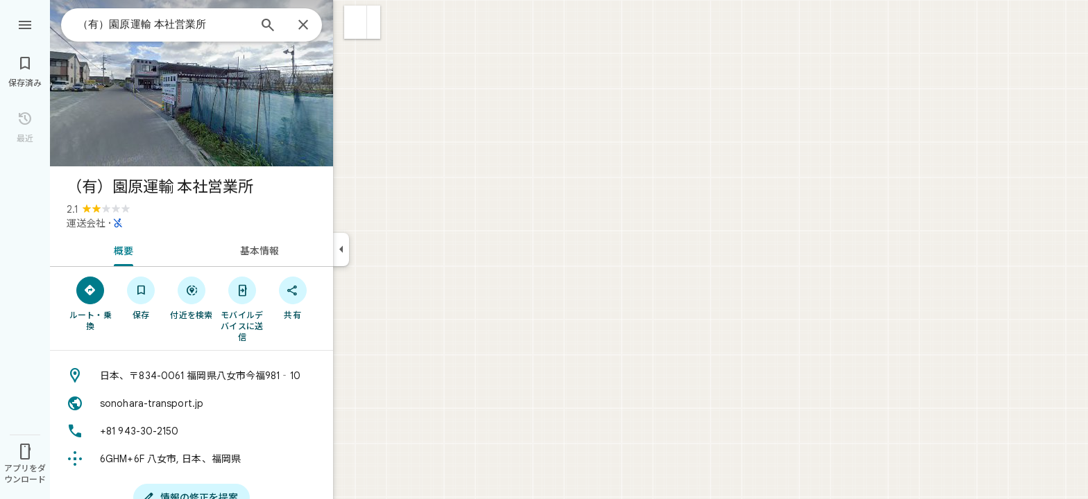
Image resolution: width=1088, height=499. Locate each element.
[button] (355, 22)
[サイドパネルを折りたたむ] (341, 249)
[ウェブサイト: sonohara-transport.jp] (191, 403)
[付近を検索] (192, 297)
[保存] (141, 297)
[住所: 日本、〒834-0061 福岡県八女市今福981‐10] (191, 375)
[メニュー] (25, 23)
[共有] (292, 297)
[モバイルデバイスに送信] (241, 308)
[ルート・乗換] (90, 303)
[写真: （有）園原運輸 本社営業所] (191, 83)
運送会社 (86, 223)
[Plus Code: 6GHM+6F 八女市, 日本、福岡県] (191, 459)
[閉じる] (303, 25)
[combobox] (163, 24)
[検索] (267, 26)
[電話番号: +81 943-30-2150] (191, 431)
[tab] (121, 249)
